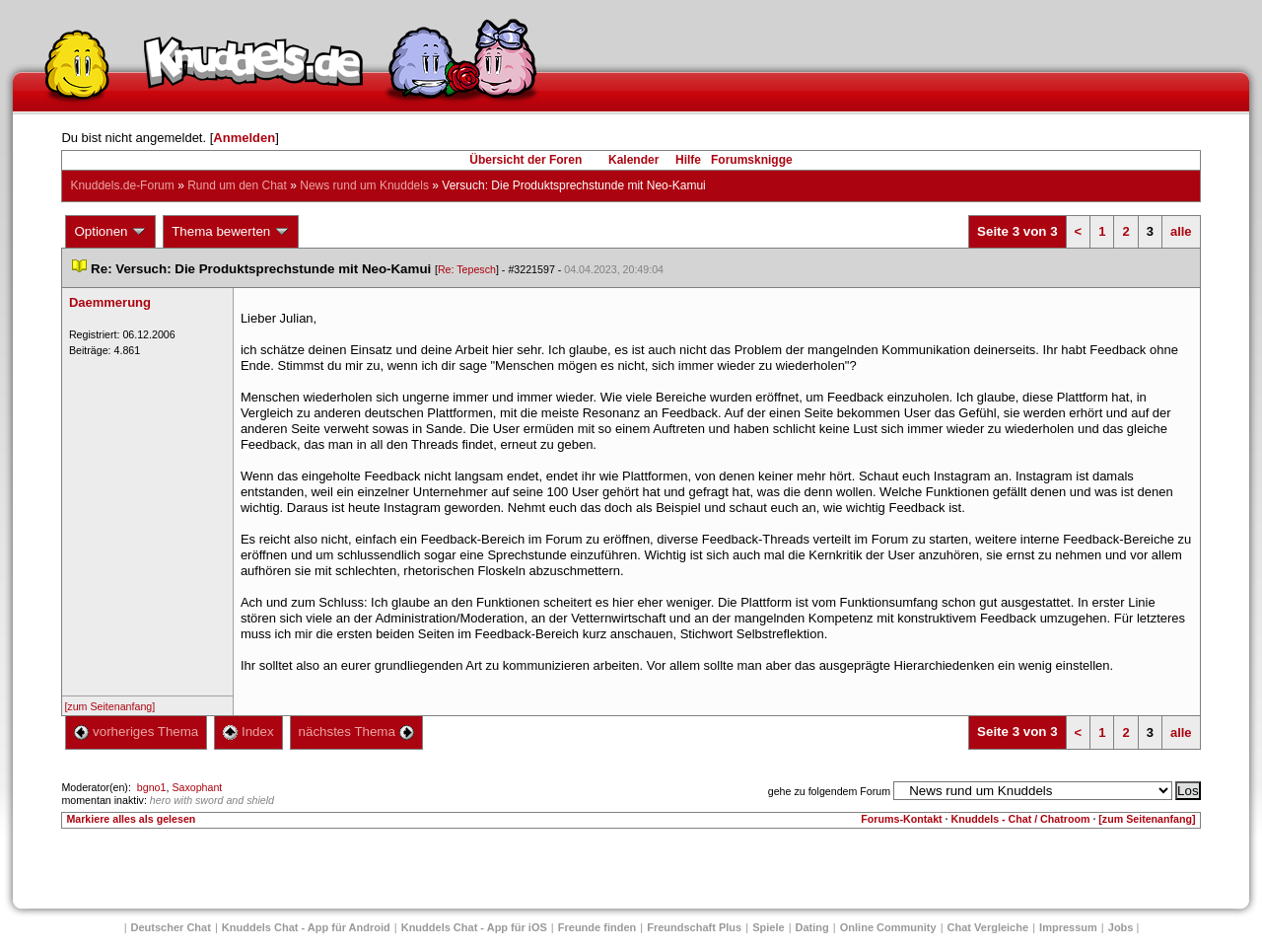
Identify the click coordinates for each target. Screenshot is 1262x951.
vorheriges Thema (136, 731)
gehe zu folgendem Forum (829, 791)
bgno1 (152, 787)
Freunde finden (597, 927)
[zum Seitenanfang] (109, 706)
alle (1181, 231)
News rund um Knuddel (364, 185)
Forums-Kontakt (901, 819)
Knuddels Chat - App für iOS (474, 927)
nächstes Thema (356, 731)
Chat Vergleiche (988, 927)
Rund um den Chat (237, 185)
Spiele (768, 927)
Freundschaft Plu (694, 927)
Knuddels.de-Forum (122, 185)
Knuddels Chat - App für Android (306, 927)
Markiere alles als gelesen (130, 819)
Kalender (633, 160)
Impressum (1068, 927)
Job (1121, 927)
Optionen (110, 232)
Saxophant (197, 787)
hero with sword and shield (212, 800)
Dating (812, 927)
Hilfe (688, 160)
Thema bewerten (231, 232)
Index (248, 731)
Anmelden (244, 137)
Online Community (888, 927)
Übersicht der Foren (525, 160)
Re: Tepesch (467, 269)
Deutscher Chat (171, 927)
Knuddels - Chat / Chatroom (1020, 819)
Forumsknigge (752, 160)
